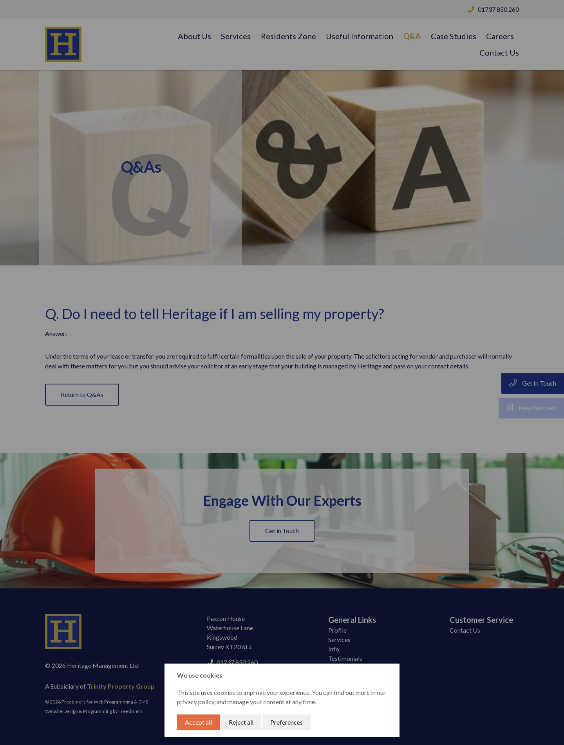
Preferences (286, 722)
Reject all (241, 722)
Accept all (198, 722)
